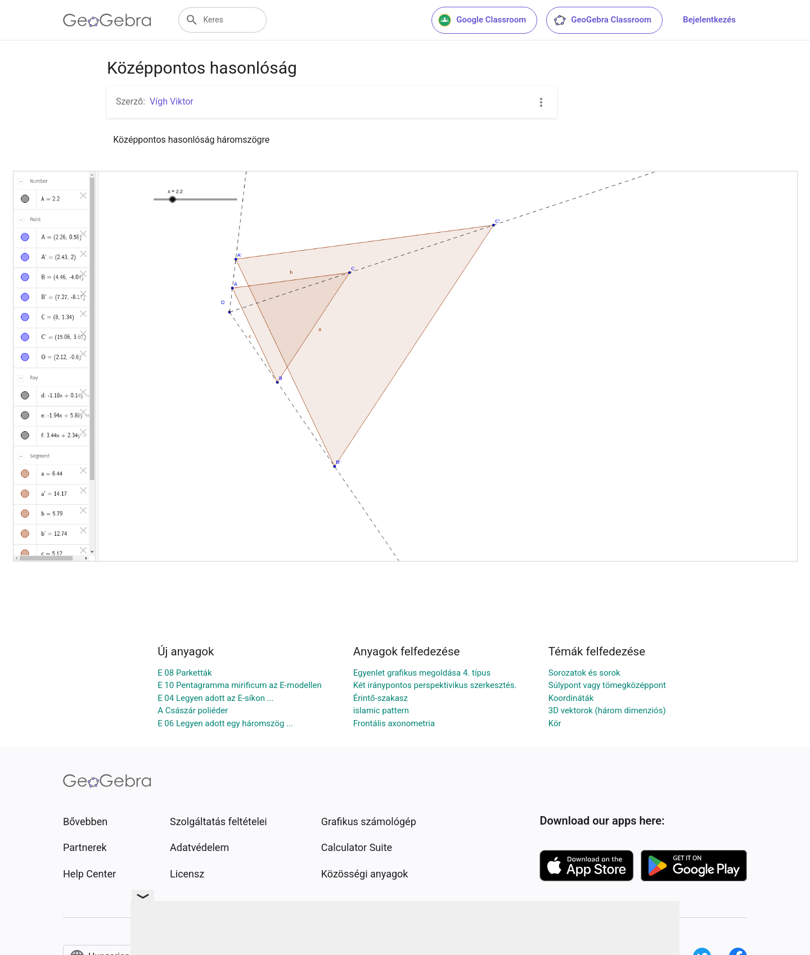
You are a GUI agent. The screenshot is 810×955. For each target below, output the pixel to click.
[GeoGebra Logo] (107, 20)
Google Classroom (482, 20)
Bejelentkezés (709, 20)
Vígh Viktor (172, 101)
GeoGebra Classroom (602, 20)
